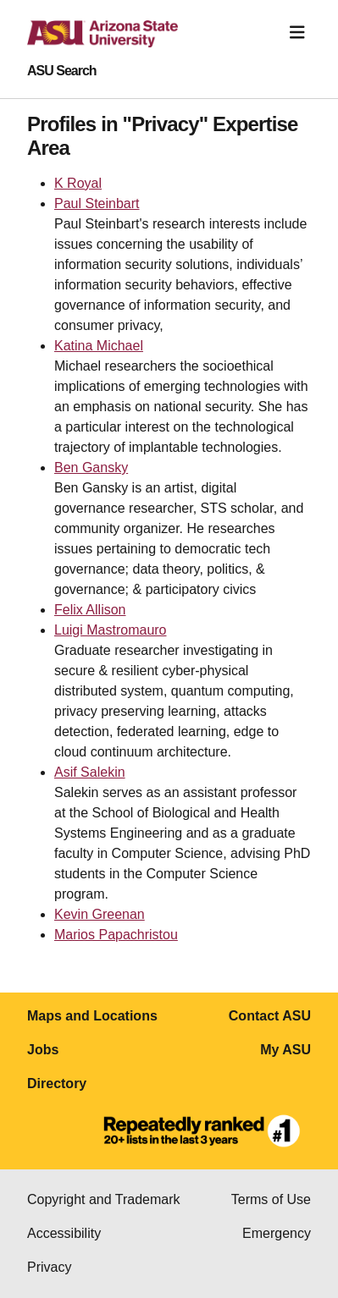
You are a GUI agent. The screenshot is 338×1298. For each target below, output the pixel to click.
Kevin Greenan (99, 914)
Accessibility (64, 1233)
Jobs (42, 1049)
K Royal (78, 183)
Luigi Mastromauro (110, 630)
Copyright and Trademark (103, 1199)
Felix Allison (89, 609)
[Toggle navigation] (297, 32)
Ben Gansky (91, 467)
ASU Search (62, 71)
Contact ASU (270, 1016)
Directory (56, 1083)
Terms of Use (271, 1199)
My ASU (285, 1049)
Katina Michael (98, 345)
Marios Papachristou (116, 934)
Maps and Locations (92, 1016)
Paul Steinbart (97, 203)
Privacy (49, 1267)
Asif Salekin (89, 772)
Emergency (276, 1233)
